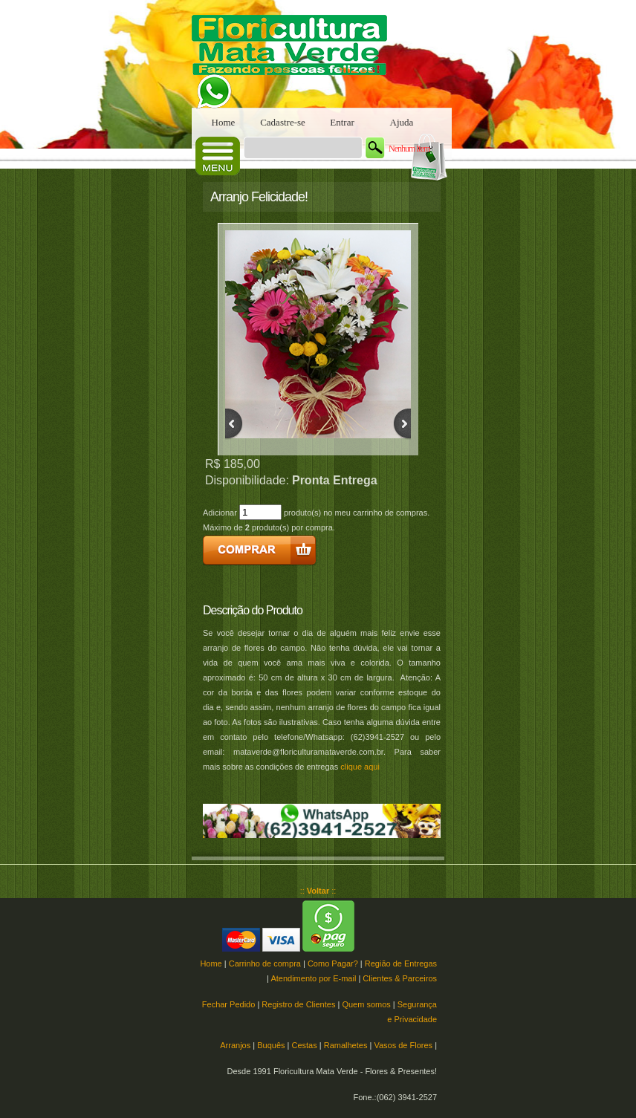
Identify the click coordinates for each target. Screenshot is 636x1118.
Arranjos (235, 1045)
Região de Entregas (401, 963)
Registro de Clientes (298, 1004)
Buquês (271, 1045)
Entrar (342, 122)
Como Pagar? (333, 963)
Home (224, 122)
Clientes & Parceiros (400, 978)
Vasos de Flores (403, 1045)
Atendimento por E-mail (313, 978)
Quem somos (366, 1004)
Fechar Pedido (229, 1004)
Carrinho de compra (265, 963)
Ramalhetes (346, 1045)
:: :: (318, 890)
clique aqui (360, 766)
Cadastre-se (282, 122)
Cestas (304, 1045)
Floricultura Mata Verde (296, 54)
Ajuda (402, 122)
